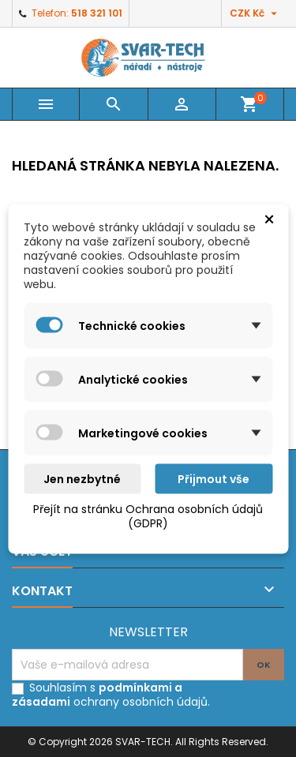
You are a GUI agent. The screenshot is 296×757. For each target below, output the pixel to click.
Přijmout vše (213, 478)
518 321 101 (96, 13)
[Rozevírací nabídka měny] (255, 13)
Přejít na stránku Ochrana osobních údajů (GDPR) (148, 515)
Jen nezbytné (82, 478)
